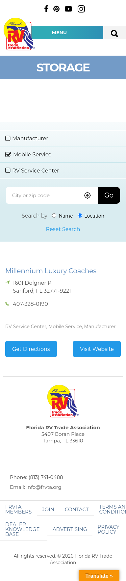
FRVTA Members (18, 509)
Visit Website (97, 349)
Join (48, 509)
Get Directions (31, 349)
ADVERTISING (70, 529)
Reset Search (63, 229)
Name (62, 216)
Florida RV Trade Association (19, 34)
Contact (77, 509)
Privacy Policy (108, 529)
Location (91, 216)
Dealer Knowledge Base (22, 529)
